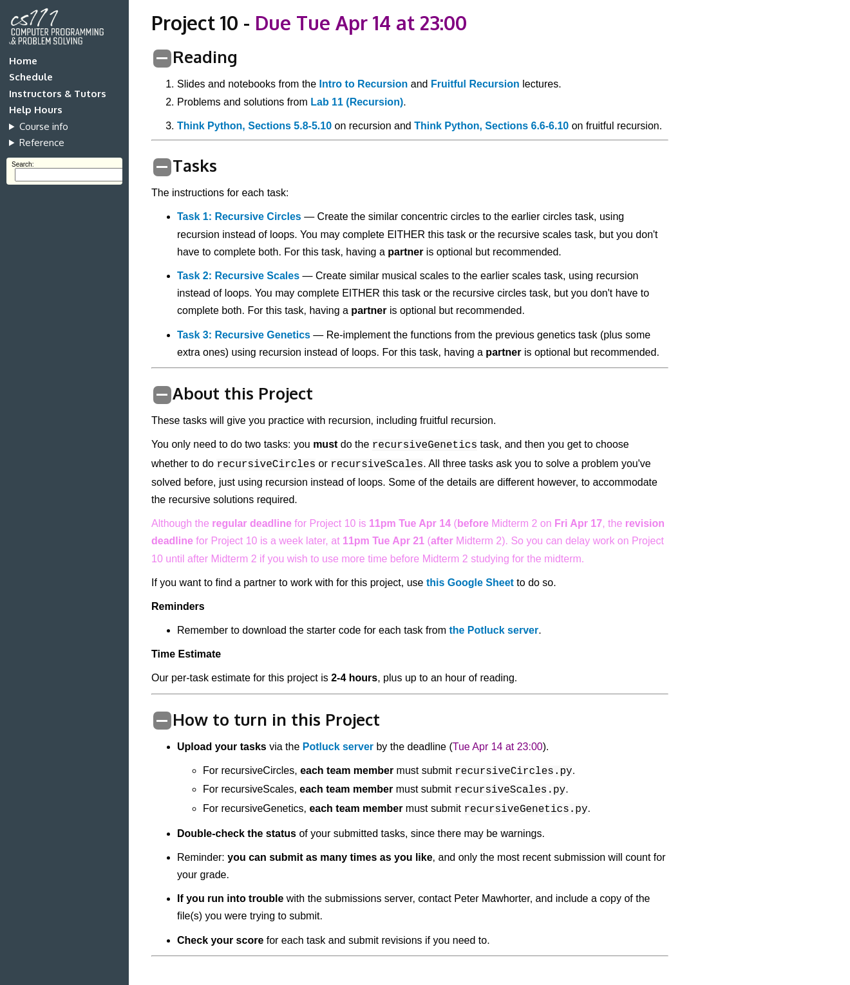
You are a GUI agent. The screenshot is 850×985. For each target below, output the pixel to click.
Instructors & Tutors (57, 93)
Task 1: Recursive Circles (239, 216)
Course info (43, 126)
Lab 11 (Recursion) (356, 102)
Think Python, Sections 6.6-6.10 (491, 125)
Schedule (31, 77)
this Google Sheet (470, 582)
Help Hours (35, 110)
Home (23, 61)
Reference (41, 142)
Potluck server (338, 746)
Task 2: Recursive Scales (238, 275)
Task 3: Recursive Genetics (243, 334)
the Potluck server (493, 630)
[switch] (162, 59)
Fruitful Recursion (475, 83)
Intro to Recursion (363, 83)
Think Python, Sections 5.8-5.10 (254, 125)
